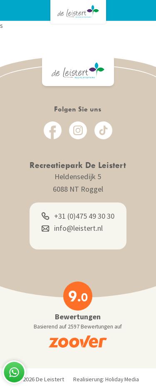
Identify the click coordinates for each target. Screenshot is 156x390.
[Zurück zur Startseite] (78, 11)
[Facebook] (53, 130)
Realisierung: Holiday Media (106, 379)
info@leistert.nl (72, 228)
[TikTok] (103, 130)
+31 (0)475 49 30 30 (78, 216)
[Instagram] (78, 130)
